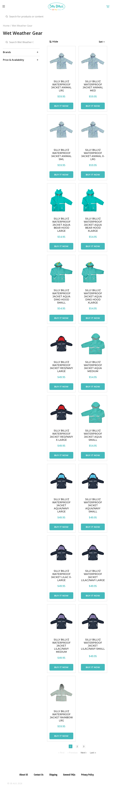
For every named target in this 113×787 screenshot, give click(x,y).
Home (6, 25)
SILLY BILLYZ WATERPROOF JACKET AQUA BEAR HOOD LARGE (61, 224)
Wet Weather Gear (22, 25)
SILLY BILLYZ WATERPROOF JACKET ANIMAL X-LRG (93, 155)
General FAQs (69, 774)
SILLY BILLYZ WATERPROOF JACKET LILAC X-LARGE (61, 576)
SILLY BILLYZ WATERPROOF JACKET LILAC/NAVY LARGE (93, 576)
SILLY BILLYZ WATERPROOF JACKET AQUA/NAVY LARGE (61, 505)
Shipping (53, 774)
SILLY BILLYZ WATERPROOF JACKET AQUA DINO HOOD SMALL (61, 296)
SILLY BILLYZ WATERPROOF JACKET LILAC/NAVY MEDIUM (61, 645)
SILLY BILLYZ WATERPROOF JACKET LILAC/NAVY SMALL (93, 644)
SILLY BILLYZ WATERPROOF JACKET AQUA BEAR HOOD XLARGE (93, 224)
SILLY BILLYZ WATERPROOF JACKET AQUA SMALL (93, 435)
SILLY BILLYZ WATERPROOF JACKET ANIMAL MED (93, 86)
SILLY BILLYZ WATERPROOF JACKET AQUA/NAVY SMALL (93, 505)
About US (23, 774)
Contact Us (38, 774)
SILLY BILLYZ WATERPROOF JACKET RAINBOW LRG (61, 716)
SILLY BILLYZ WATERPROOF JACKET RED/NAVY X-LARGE (61, 435)
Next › (84, 752)
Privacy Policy (87, 774)
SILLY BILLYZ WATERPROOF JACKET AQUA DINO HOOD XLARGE (93, 296)
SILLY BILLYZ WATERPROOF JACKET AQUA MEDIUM (93, 367)
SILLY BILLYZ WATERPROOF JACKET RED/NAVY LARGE (61, 367)
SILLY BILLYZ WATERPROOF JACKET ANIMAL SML (61, 155)
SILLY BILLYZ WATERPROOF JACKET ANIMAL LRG (61, 86)
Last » (93, 752)
